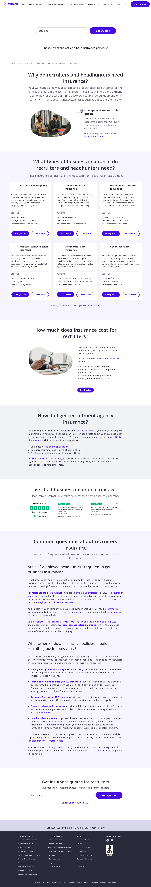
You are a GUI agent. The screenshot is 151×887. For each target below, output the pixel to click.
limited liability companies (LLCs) (98, 621)
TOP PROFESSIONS (25, 836)
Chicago (52, 747)
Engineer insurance (25, 870)
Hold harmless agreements (45, 718)
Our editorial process (84, 859)
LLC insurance (53, 855)
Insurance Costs (76, 4)
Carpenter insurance (25, 844)
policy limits (43, 712)
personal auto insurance (105, 612)
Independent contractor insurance (60, 851)
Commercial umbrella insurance (48, 706)
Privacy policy (40, 882)
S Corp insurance (54, 859)
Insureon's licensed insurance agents (47, 458)
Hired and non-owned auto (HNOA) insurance (55, 681)
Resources (92, 4)
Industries (40, 63)
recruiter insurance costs (110, 358)
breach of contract (64, 602)
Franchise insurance (55, 840)
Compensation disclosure (77, 882)
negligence (44, 602)
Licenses (62, 882)
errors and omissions (87, 592)
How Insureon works (84, 855)
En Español (112, 882)
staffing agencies (85, 430)
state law (89, 579)
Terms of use (52, 882)
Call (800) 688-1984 (56, 827)
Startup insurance (54, 867)
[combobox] (31, 795)
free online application (56, 446)
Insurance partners (83, 851)
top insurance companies (108, 750)
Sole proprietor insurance (57, 863)
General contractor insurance (28, 840)
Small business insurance (21, 63)
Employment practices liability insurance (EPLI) (56, 669)
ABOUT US (81, 836)
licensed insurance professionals (45, 740)
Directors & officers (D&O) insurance (51, 697)
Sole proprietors (37, 621)
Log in (119, 4)
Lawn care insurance (25, 863)
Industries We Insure (56, 4)
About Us (105, 4)
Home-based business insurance (59, 847)
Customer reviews (83, 847)
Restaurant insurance (26, 867)
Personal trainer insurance (27, 874)
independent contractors (60, 621)
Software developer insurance (29, 855)
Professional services (57, 63)
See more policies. (92, 305)
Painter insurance (24, 847)
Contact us (80, 867)
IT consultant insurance (26, 851)
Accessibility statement (97, 882)
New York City (64, 747)
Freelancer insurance (55, 844)
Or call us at (75, 38)
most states (79, 612)
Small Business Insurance (32, 4)
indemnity (53, 724)
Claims (79, 863)
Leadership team (83, 840)
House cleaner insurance (27, 859)
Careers (79, 844)
